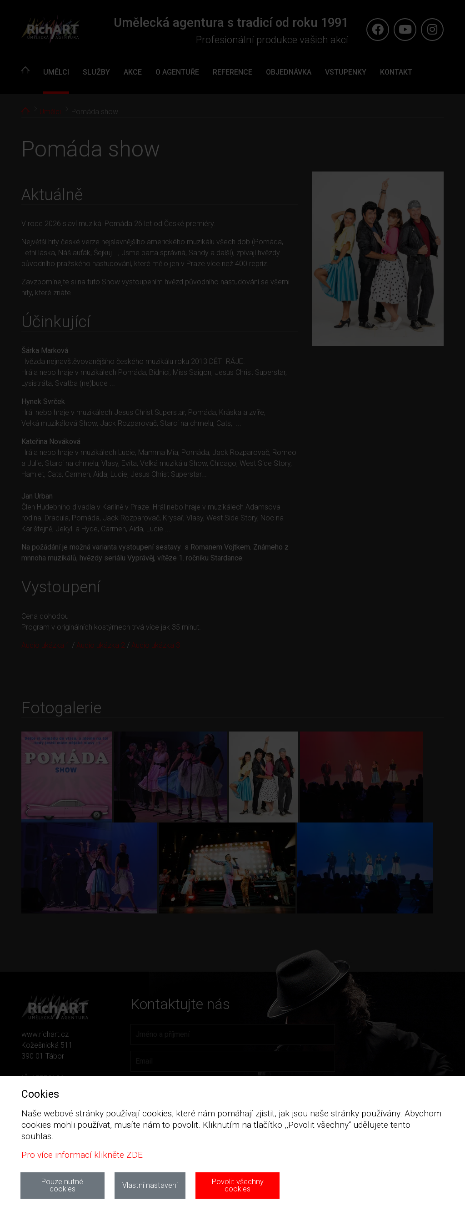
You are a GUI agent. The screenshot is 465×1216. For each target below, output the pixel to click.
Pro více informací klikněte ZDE (82, 1155)
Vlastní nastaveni (150, 1185)
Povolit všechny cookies (238, 1185)
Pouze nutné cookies (62, 1185)
